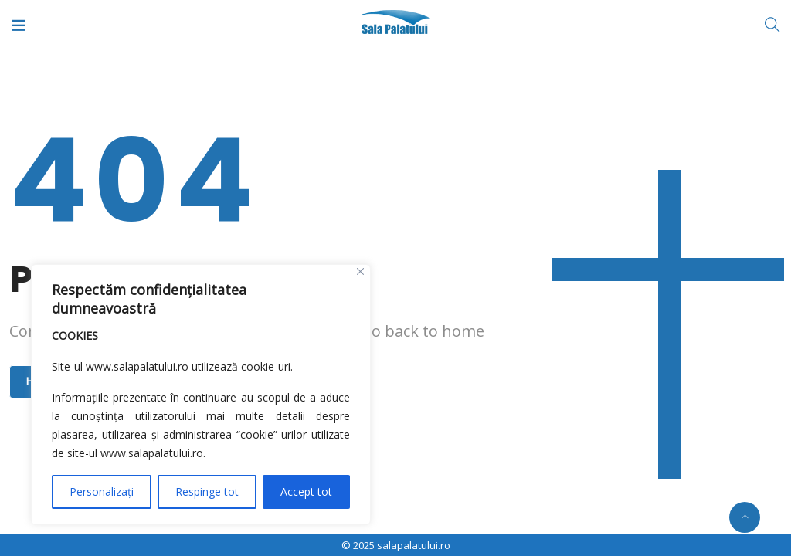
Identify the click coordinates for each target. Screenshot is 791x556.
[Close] (360, 271)
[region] (201, 394)
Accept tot (306, 491)
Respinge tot (207, 491)
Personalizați (102, 491)
